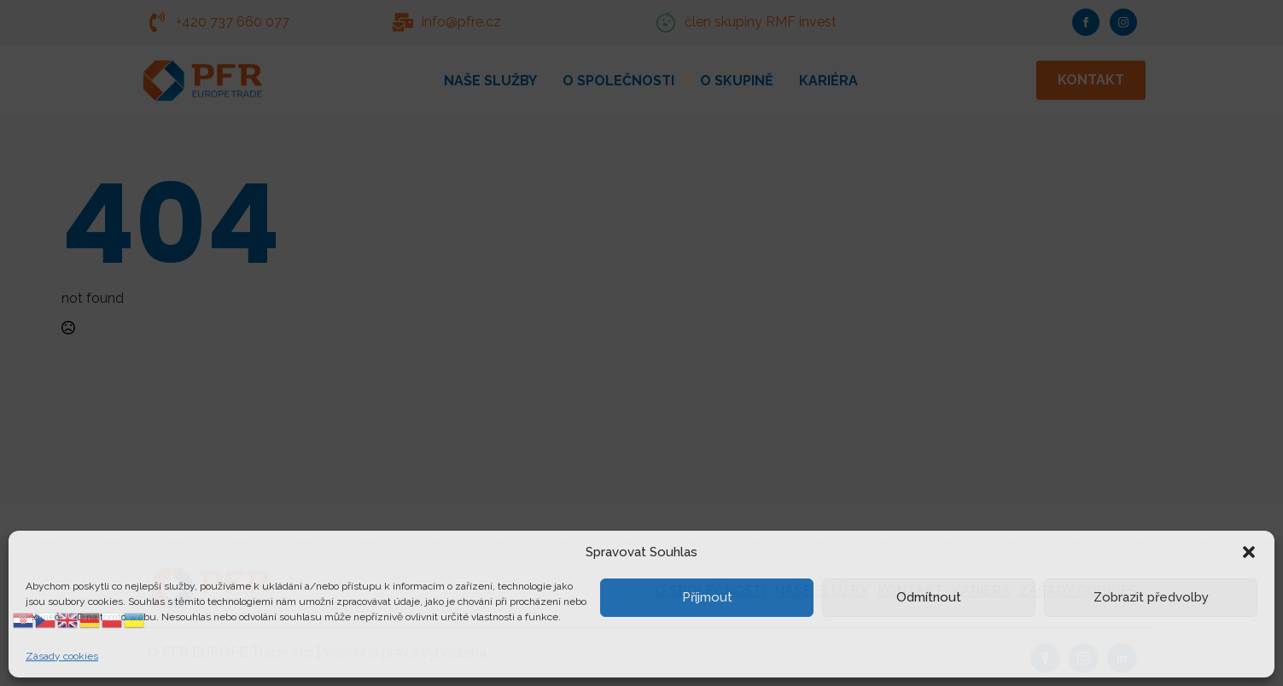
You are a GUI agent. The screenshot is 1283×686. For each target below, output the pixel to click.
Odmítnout (928, 597)
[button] (1248, 552)
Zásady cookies (62, 656)
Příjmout (707, 597)
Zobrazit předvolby (1151, 597)
